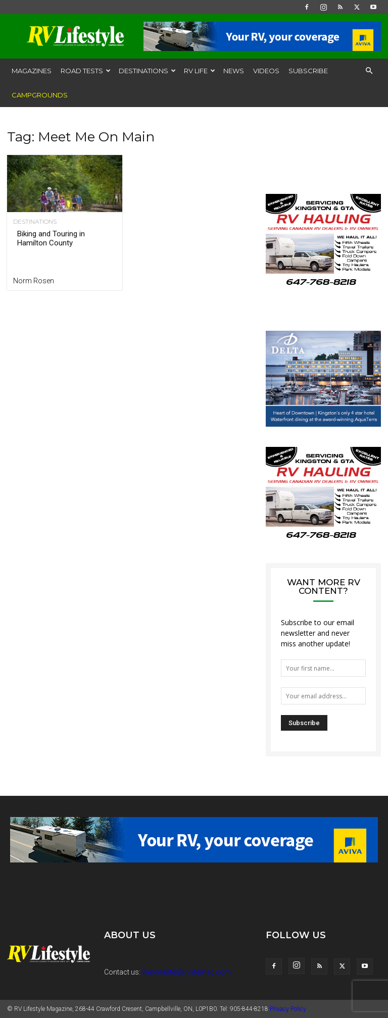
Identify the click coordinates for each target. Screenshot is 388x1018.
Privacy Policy (288, 1008)
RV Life (199, 71)
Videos (266, 71)
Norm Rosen (33, 281)
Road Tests (86, 71)
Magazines (32, 71)
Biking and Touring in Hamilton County (51, 238)
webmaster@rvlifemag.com (186, 972)
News (233, 71)
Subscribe (308, 71)
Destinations (147, 71)
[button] (369, 71)
